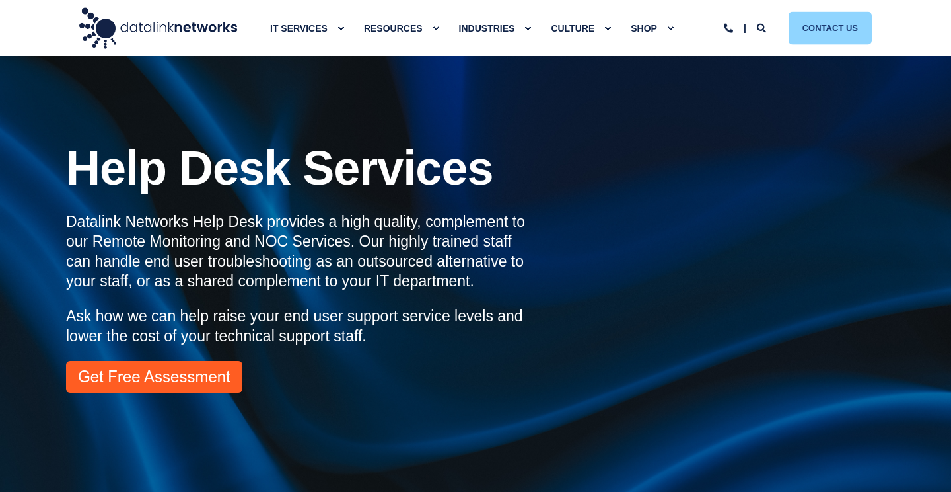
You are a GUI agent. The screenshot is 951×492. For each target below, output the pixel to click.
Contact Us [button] (830, 27)
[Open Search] (763, 27)
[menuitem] (341, 28)
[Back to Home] (158, 28)
